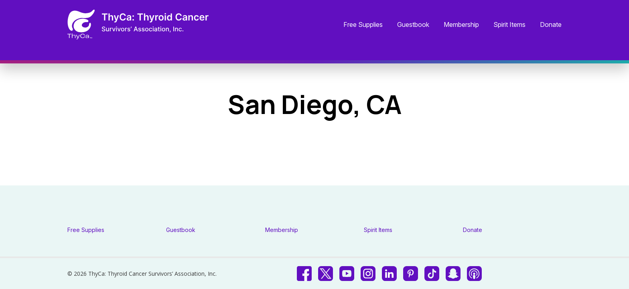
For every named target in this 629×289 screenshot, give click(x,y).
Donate (551, 24)
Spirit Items (509, 24)
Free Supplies (363, 24)
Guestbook (413, 24)
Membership (461, 24)
